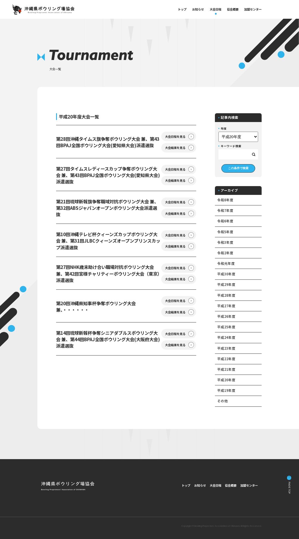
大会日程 (215, 9)
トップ (182, 9)
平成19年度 (226, 390)
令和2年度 (225, 252)
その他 (222, 401)
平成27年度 (226, 305)
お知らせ (198, 9)
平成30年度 (226, 274)
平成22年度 (226, 358)
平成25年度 (226, 327)
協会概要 (233, 9)
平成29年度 (226, 284)
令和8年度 (225, 200)
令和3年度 (225, 242)
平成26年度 (226, 316)
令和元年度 (226, 263)
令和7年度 (225, 210)
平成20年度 (226, 379)
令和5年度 (225, 231)
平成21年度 (226, 369)
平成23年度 (226, 348)
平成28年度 (226, 295)
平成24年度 (226, 337)
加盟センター (253, 9)
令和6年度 (225, 221)
